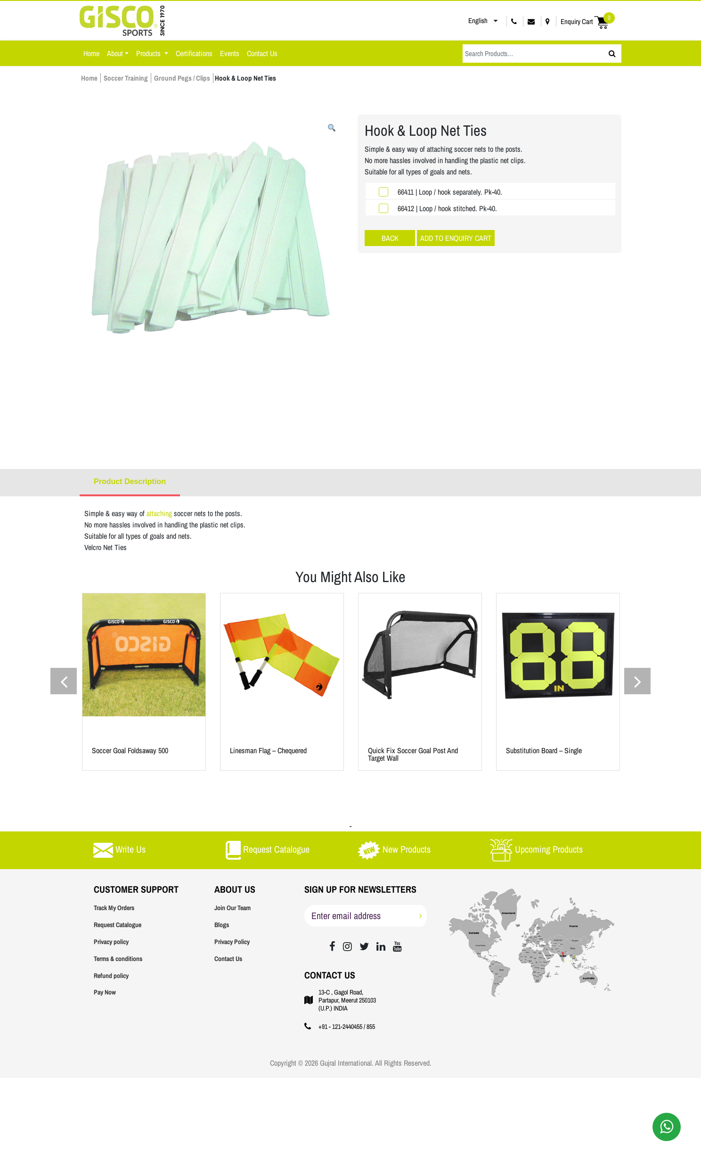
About (115, 53)
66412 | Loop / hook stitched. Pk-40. (447, 208)
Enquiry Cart (588, 21)
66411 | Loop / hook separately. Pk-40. (450, 192)
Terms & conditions (118, 958)
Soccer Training (126, 78)
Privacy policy (111, 941)
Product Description (130, 481)
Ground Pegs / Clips (182, 78)
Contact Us (262, 53)
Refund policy (111, 975)
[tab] (130, 482)
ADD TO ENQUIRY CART (455, 238)
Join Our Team (232, 908)
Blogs (221, 924)
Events (229, 53)
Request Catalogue (117, 924)
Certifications (194, 53)
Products (149, 53)
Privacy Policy (232, 941)
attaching (160, 513)
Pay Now (105, 992)
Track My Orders (114, 908)
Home (91, 53)
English (471, 21)
